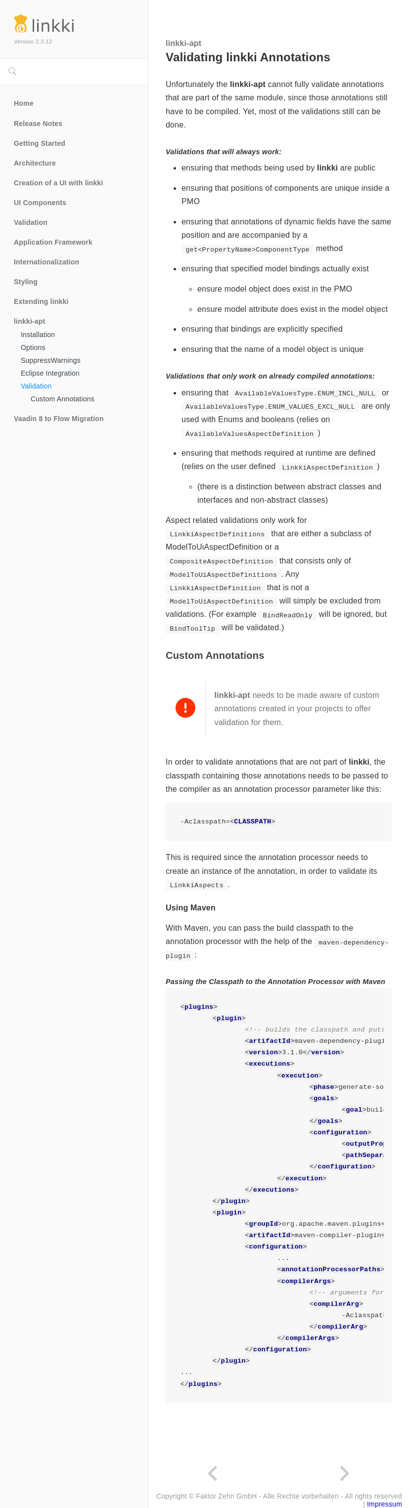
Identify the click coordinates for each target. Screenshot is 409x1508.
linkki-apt (29, 321)
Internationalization (46, 262)
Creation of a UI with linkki (58, 183)
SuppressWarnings (51, 360)
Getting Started (39, 143)
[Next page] (344, 1474)
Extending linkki (41, 301)
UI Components (40, 203)
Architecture (35, 163)
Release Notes (38, 124)
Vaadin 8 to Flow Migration (59, 419)
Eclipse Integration (50, 373)
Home (24, 103)
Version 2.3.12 (33, 41)
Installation (38, 335)
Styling (26, 282)
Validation (30, 222)
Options (33, 347)
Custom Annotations (62, 399)
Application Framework (53, 242)
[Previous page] (213, 1474)
